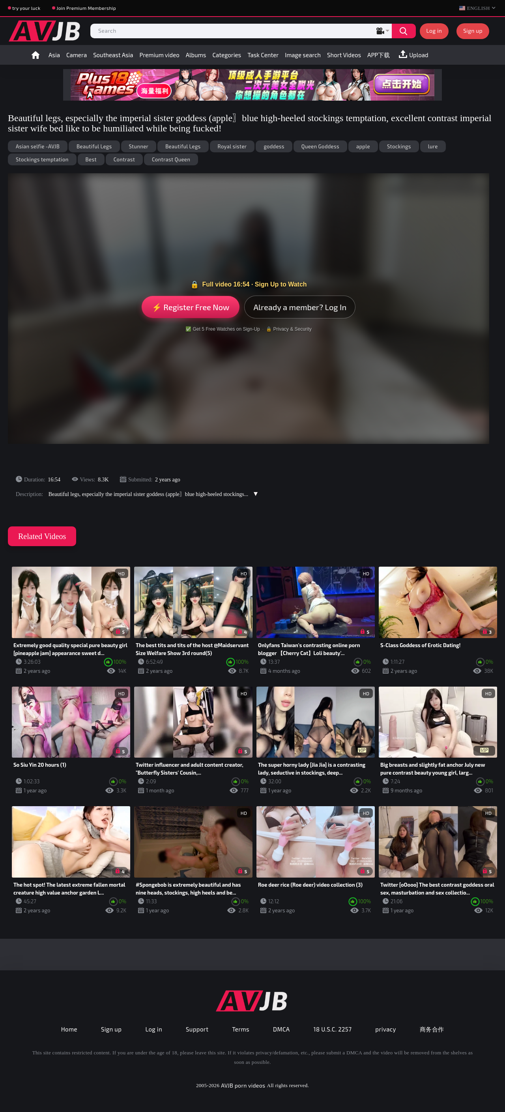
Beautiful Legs (94, 146)
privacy (385, 1029)
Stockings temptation (42, 159)
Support (197, 1029)
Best (91, 159)
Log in (434, 30)
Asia (54, 54)
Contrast (124, 159)
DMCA (281, 1029)
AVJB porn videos (243, 1085)
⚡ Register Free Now (191, 307)
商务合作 (432, 1029)
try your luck (26, 8)
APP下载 (378, 54)
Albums (196, 54)
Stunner (139, 146)
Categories (226, 54)
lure (433, 146)
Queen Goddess (320, 146)
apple (363, 146)
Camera (76, 54)
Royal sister (232, 146)
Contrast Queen (171, 159)
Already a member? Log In (299, 307)
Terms (240, 1029)
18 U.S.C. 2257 (333, 1029)
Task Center (263, 54)
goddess (274, 146)
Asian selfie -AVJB (38, 146)
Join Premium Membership (86, 8)
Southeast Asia (113, 54)
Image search (303, 54)
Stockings (399, 146)
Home (35, 55)
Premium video (160, 54)
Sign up (473, 30)
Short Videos (344, 54)
